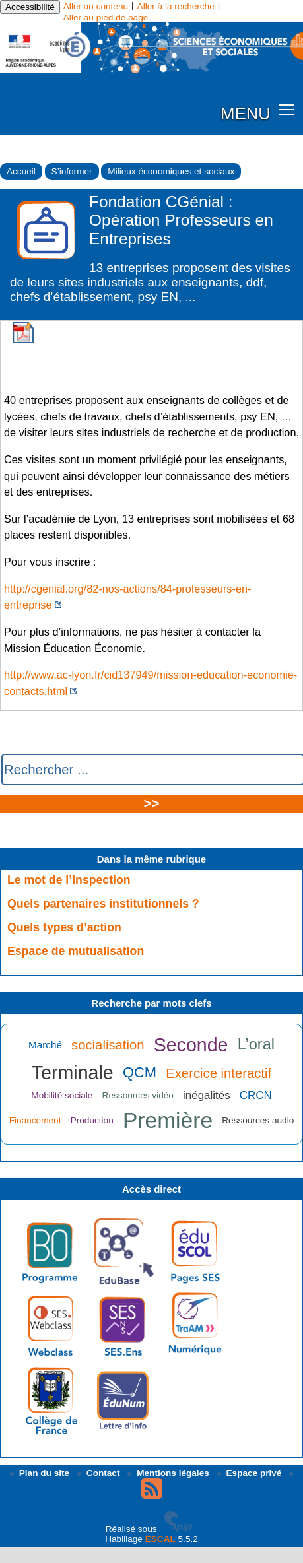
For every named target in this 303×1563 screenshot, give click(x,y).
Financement (35, 1120)
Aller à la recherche (176, 6)
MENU (245, 113)
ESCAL (160, 1539)
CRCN (256, 1095)
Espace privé (251, 1473)
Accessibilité (30, 7)
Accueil (21, 171)
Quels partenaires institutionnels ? (103, 903)
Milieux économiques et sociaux (171, 171)
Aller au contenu (95, 6)
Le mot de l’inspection (69, 879)
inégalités (206, 1095)
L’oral (256, 1044)
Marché (45, 1044)
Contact (99, 1473)
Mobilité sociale (61, 1095)
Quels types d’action (64, 927)
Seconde (191, 1044)
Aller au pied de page (105, 17)
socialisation (107, 1045)
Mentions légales (169, 1473)
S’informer (71, 171)
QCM (139, 1072)
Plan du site (41, 1473)
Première (168, 1120)
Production (92, 1120)
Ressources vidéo (138, 1095)
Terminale (73, 1072)
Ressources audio (258, 1120)
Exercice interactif (218, 1073)
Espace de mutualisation (75, 951)
